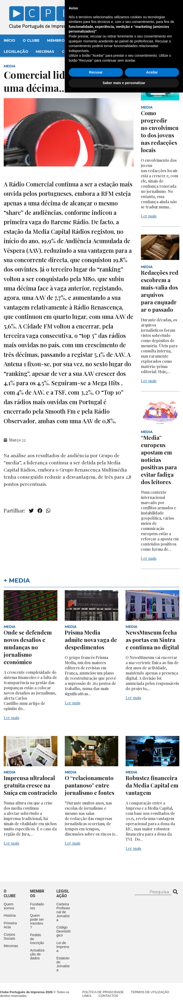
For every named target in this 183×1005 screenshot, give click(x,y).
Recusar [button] (95, 985)
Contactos (74, 51)
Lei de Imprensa (62, 947)
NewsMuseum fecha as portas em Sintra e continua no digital (152, 640)
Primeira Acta (10, 925)
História (10, 915)
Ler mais (148, 216)
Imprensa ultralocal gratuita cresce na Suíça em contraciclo (30, 785)
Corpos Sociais (9, 936)
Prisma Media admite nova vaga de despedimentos (91, 640)
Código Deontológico (63, 931)
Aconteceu (112, 40)
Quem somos (9, 906)
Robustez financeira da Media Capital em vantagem (152, 785)
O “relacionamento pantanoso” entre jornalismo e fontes (89, 785)
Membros (57, 40)
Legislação (16, 51)
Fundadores (37, 906)
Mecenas (45, 51)
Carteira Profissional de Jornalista (63, 912)
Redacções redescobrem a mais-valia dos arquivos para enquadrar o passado (159, 291)
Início (9, 40)
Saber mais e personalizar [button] (124, 995)
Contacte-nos (161, 9)
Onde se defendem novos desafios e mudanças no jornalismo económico (28, 647)
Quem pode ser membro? (37, 921)
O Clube (31, 40)
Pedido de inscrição (37, 939)
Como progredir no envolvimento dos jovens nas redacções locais (160, 131)
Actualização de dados (37, 954)
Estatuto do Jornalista (63, 964)
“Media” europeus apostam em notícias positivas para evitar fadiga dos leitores (159, 460)
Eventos (84, 40)
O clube (10, 893)
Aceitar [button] (152, 985)
